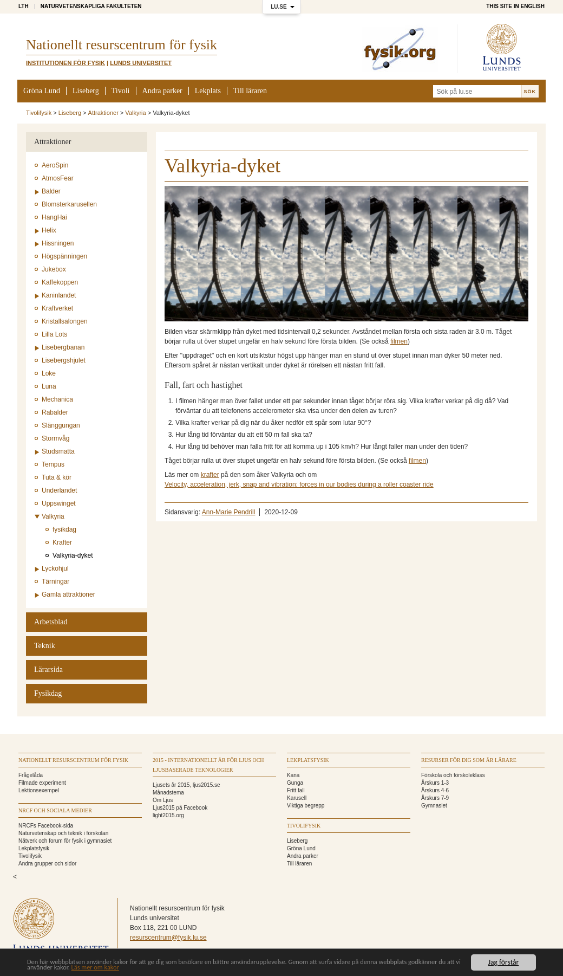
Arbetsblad (50, 622)
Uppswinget (59, 503)
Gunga (295, 783)
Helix (49, 230)
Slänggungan (61, 425)
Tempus (53, 464)
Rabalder (55, 412)
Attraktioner (103, 112)
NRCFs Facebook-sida (45, 826)
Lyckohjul (55, 568)
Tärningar (55, 581)
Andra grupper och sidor (47, 864)
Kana (293, 775)
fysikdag (64, 529)
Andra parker (162, 91)
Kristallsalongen (65, 321)
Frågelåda (30, 775)
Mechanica (57, 399)
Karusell (296, 798)
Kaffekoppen (60, 282)
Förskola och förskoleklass (453, 775)
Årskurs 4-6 (435, 790)
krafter (210, 475)
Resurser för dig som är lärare (468, 760)
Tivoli (121, 91)
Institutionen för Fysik (65, 63)
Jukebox (54, 269)
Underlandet (59, 490)
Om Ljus (163, 800)
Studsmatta (58, 451)
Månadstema (168, 793)
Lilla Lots (54, 334)
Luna (49, 386)
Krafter (62, 542)
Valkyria (135, 112)
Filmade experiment (42, 783)
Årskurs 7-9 (435, 798)
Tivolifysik (38, 112)
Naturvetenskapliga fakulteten (91, 6)
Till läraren (250, 91)
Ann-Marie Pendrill (229, 512)
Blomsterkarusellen (69, 204)
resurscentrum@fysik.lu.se (168, 937)
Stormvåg (55, 438)
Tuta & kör (56, 477)
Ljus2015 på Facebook (180, 808)
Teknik (44, 646)
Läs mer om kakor (161, 967)
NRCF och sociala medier (55, 810)
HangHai (54, 217)
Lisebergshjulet (64, 360)
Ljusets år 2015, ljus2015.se (186, 785)
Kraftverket (57, 308)
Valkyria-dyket (73, 555)
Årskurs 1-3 (435, 783)
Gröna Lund (41, 91)
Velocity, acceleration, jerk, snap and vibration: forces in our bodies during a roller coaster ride (299, 484)
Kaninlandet (59, 295)
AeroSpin (55, 165)
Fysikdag (48, 693)
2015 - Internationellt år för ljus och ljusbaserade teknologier (208, 765)
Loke (49, 373)
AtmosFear (58, 178)
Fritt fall (296, 790)
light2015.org (168, 815)
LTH (23, 6)
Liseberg (86, 91)
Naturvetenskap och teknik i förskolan (63, 833)
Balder (51, 191)
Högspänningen (64, 256)
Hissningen (58, 243)
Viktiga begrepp (305, 806)
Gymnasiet (434, 806)
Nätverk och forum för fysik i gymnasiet (65, 841)
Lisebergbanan (63, 347)
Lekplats (208, 91)
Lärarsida (48, 669)
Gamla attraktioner (68, 594)
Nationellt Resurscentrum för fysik (73, 760)
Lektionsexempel (38, 790)
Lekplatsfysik (33, 848)
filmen (399, 341)
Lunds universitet (141, 63)
